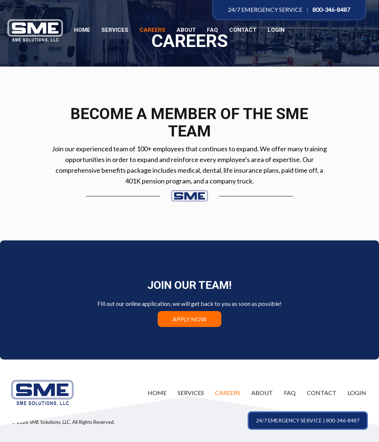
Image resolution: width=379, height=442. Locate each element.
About (186, 30)
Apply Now (189, 319)
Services (114, 30)
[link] (157, 393)
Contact (242, 30)
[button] (308, 420)
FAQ (212, 30)
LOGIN (276, 30)
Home (82, 30)
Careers (152, 30)
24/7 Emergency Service (265, 9)
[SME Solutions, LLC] (35, 29)
